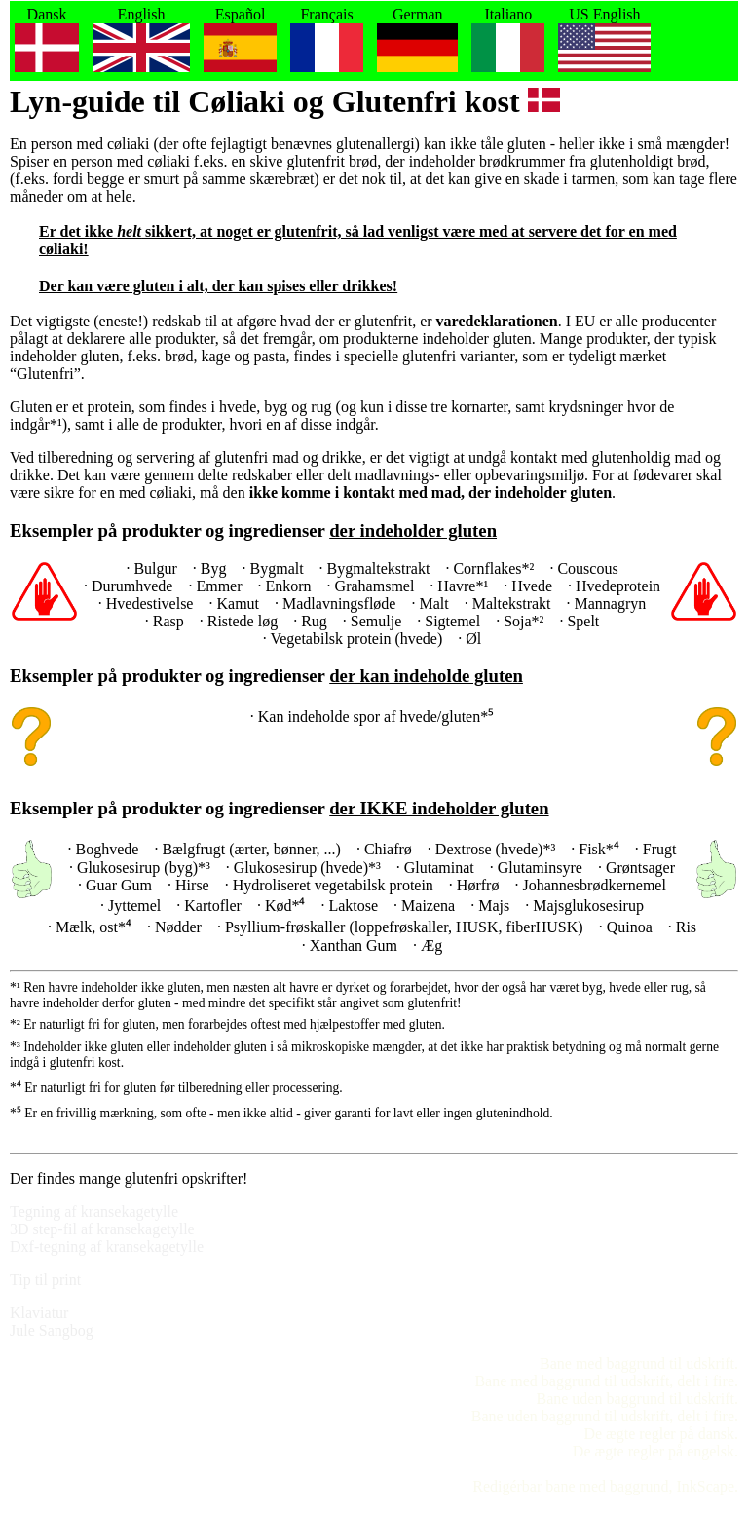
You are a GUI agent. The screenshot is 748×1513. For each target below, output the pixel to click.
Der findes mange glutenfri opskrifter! (128, 1178)
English (141, 41)
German (417, 41)
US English (604, 41)
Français (326, 41)
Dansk (47, 41)
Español (240, 41)
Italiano (507, 41)
